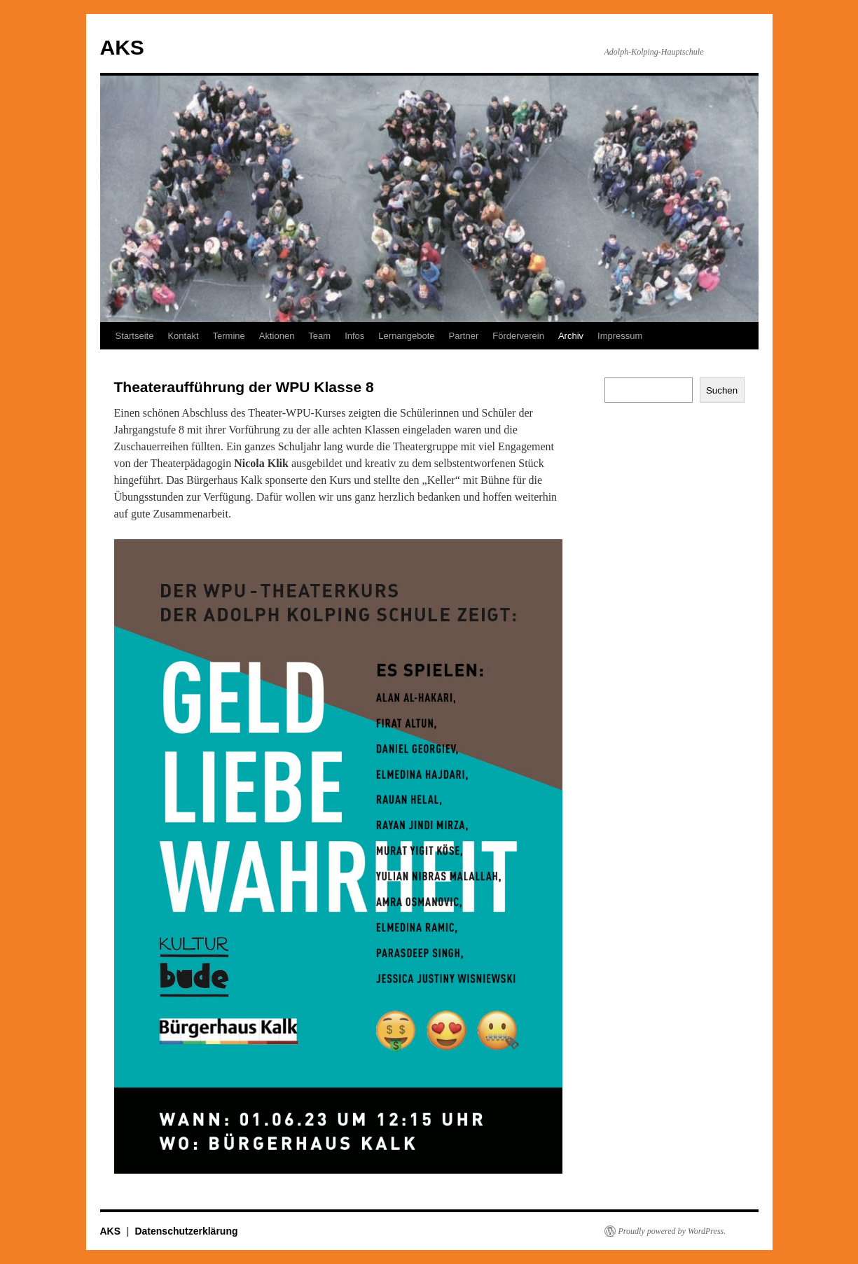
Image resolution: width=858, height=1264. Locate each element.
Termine (229, 336)
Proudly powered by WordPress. (672, 1231)
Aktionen (277, 336)
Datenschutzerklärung (185, 1231)
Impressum (619, 336)
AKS (122, 47)
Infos (354, 336)
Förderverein (518, 336)
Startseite (135, 336)
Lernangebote (406, 336)
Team (319, 336)
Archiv (570, 336)
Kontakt (182, 336)
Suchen (722, 390)
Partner (464, 336)
